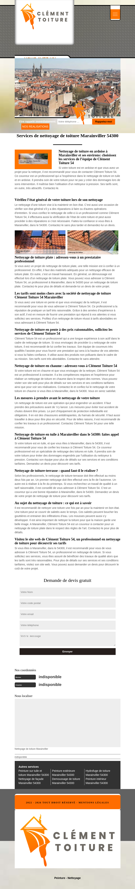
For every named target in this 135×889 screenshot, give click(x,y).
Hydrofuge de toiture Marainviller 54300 (98, 772)
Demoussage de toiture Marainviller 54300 (66, 781)
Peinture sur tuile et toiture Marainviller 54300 (34, 772)
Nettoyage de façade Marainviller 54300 (31, 781)
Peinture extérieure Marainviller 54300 (63, 772)
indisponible (50, 677)
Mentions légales (94, 802)
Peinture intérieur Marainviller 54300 (97, 781)
